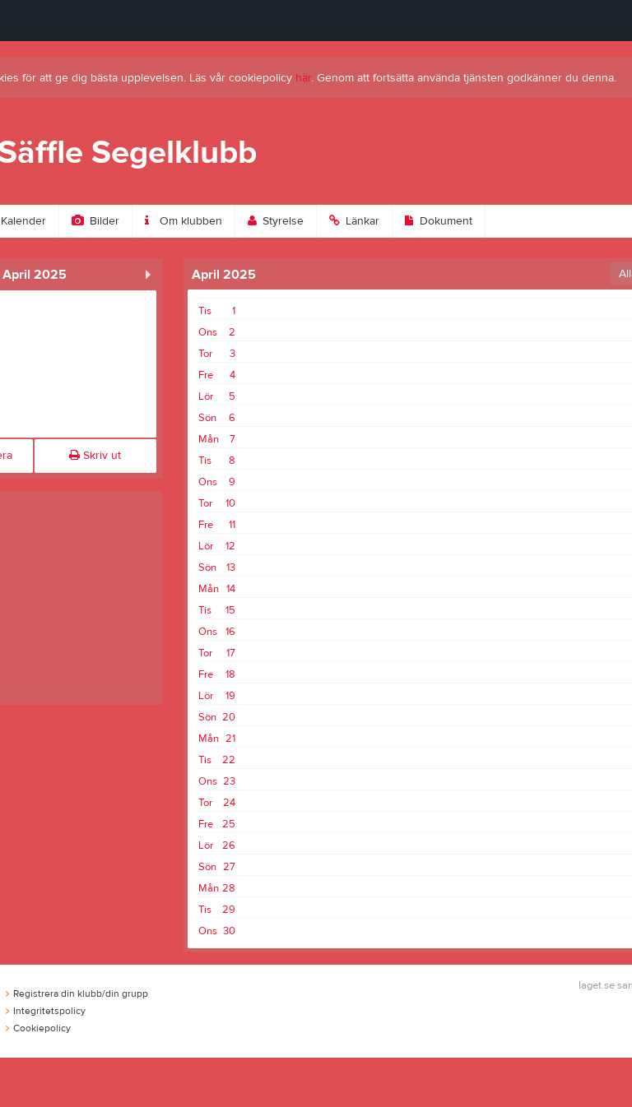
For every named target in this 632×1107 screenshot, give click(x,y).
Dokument (438, 221)
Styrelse (276, 221)
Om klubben (183, 221)
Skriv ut (95, 455)
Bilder (95, 221)
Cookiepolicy (38, 1028)
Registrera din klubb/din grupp (77, 993)
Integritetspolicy (46, 1010)
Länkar (354, 221)
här (303, 78)
